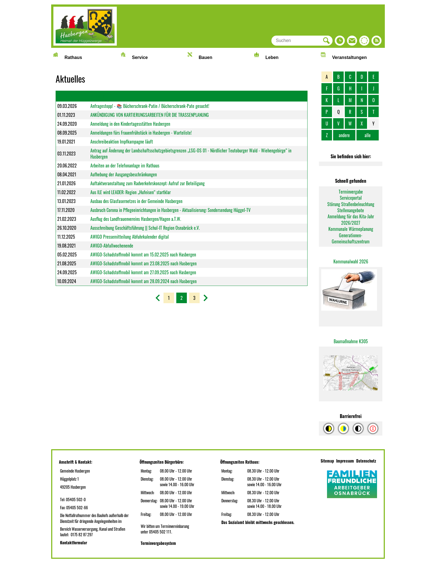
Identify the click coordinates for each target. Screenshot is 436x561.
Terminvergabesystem (158, 543)
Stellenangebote (350, 210)
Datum (62, 96)
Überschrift (99, 95)
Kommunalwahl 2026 (350, 261)
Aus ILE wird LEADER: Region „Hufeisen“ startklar (130, 192)
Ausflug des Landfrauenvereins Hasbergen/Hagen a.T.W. (135, 219)
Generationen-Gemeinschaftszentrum (351, 238)
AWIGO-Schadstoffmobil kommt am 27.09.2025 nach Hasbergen (143, 272)
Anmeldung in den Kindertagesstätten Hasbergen (130, 123)
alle (368, 135)
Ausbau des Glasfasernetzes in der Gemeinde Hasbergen (136, 201)
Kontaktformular (73, 542)
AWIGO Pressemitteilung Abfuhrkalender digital (129, 236)
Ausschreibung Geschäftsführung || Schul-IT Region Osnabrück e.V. (145, 227)
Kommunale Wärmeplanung (350, 229)
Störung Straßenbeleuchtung (350, 204)
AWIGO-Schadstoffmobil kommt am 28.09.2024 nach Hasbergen (143, 281)
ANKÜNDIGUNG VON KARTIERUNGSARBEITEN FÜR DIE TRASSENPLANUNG (149, 115)
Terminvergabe (351, 191)
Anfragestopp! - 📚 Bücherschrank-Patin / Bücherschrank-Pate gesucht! (149, 106)
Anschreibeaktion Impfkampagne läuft (121, 141)
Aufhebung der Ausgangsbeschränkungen (123, 174)
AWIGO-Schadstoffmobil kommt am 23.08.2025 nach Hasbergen (143, 263)
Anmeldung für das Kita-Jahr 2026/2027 (351, 219)
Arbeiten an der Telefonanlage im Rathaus (124, 165)
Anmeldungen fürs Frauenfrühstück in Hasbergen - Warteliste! (141, 132)
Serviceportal (351, 197)
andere (344, 135)
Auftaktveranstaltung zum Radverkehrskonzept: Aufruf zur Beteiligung (147, 183)
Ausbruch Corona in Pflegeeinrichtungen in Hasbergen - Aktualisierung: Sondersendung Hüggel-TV (170, 210)
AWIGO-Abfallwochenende (111, 245)
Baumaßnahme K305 (351, 341)
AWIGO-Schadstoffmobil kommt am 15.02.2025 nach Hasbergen (143, 254)
